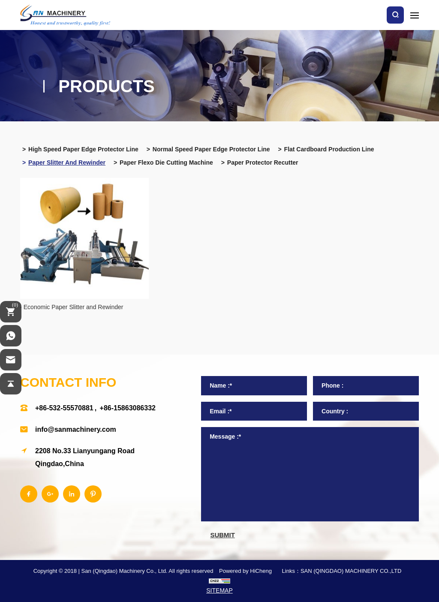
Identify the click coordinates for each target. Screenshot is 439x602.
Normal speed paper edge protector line (211, 149)
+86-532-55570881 (64, 408)
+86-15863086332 (128, 408)
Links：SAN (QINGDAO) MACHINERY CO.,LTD (342, 571)
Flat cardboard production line (329, 149)
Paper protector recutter (262, 162)
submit (222, 535)
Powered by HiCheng (245, 571)
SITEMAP (219, 590)
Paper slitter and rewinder (66, 162)
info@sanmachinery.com (75, 429)
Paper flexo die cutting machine (166, 162)
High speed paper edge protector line (83, 149)
